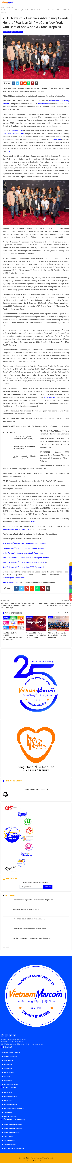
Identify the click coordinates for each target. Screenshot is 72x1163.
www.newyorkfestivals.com (14, 578)
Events (20, 32)
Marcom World (8, 1092)
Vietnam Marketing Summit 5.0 (13, 1128)
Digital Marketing (8, 1060)
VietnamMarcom (10, 582)
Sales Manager (8, 1068)
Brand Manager (8, 1064)
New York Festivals (9, 1140)
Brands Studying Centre (10, 1096)
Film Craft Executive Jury (13, 134)
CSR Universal (8, 1112)
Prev (5, 644)
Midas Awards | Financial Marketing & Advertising (23, 553)
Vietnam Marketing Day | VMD (12, 1132)
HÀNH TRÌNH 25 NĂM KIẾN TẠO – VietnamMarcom (29, 919)
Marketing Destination (10, 1116)
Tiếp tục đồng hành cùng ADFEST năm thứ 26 (27, 909)
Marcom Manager (9, 1072)
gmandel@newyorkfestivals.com (16, 529)
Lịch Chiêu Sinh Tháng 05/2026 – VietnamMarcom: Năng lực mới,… (33, 900)
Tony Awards (49, 397)
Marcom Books (8, 1100)
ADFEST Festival (8, 1136)
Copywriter (7, 1076)
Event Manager (8, 1080)
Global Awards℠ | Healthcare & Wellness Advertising (23, 548)
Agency (14, 32)
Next (11, 644)
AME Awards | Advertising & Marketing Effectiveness (24, 543)
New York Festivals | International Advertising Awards (24, 562)
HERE (9, 151)
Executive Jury (16, 131)
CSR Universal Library (10, 1144)
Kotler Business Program (11, 1084)
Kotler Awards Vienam (10, 1104)
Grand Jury (56, 140)
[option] (36, 922)
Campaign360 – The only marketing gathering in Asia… (30, 928)
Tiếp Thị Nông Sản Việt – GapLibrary (14, 1108)
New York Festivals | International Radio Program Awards (26, 558)
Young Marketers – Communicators (14, 1148)
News (50, 617)
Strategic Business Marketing (11, 1052)
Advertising (6, 32)
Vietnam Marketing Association (13, 1124)
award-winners (44, 104)
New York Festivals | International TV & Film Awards (24, 567)
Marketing (6, 617)
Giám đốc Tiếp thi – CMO (11, 1056)
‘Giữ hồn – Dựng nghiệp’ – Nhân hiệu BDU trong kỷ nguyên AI (31, 938)
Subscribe (48, 887)
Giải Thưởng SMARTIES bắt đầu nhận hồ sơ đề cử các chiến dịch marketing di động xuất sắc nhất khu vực (17, 605)
